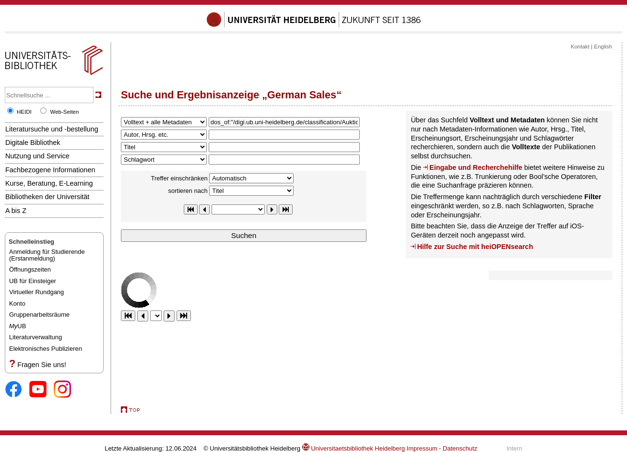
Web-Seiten (64, 112)
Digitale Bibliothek (32, 142)
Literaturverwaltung (35, 337)
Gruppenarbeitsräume (39, 314)
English (603, 46)
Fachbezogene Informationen (50, 170)
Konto (17, 303)
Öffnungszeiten (30, 269)
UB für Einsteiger (32, 281)
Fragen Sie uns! (41, 365)
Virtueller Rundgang (36, 292)
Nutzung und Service (37, 156)
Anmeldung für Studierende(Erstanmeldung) (47, 255)
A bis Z (15, 210)
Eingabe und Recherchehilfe (475, 167)
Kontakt (580, 46)
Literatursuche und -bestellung (51, 129)
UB (17, 326)
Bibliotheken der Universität (47, 197)
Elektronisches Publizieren (45, 348)
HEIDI (24, 112)
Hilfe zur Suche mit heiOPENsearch (475, 246)
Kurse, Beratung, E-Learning (49, 183)
